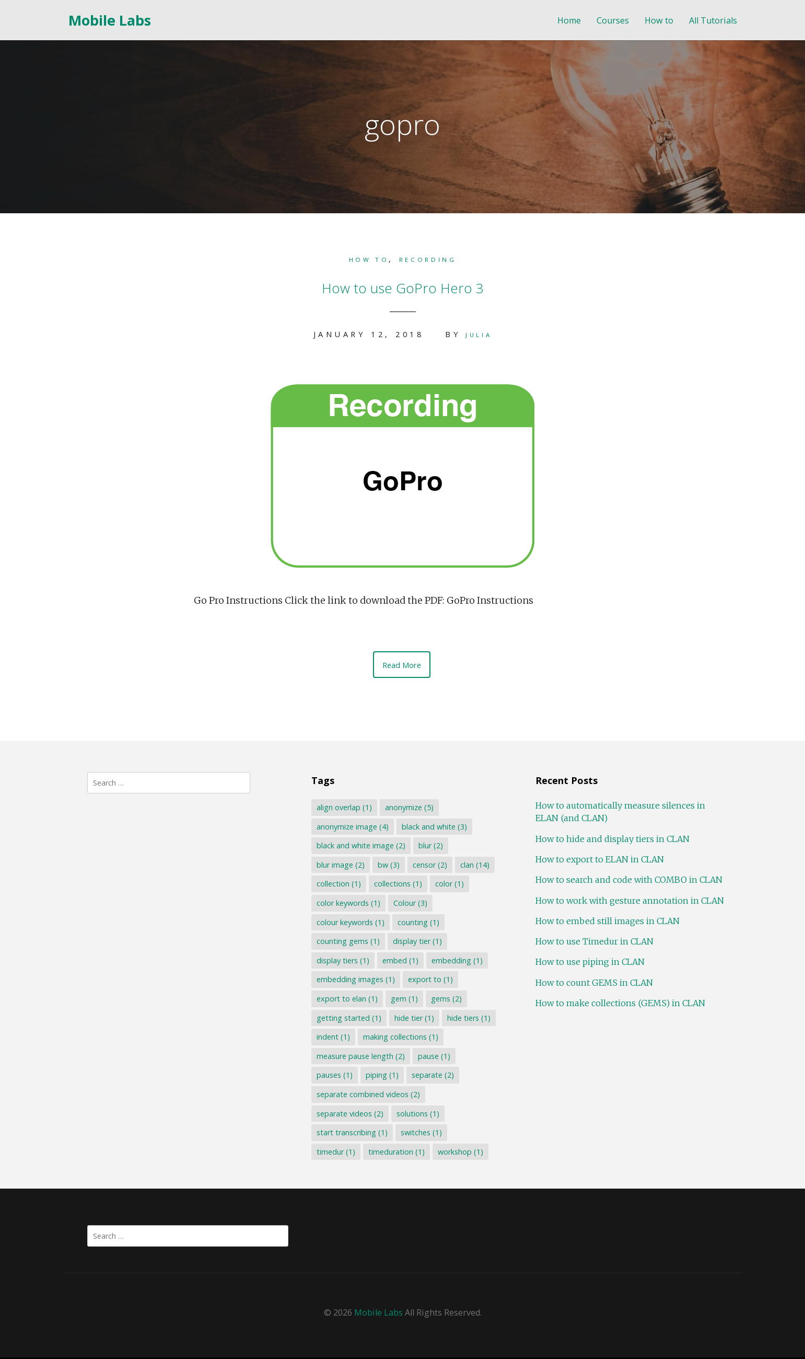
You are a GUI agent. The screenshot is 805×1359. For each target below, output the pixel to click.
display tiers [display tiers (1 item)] (342, 962)
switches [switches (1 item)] (420, 1134)
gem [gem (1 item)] (403, 1000)
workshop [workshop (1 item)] (459, 1153)
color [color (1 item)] (448, 886)
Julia (478, 334)
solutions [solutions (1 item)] (416, 1115)
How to (659, 20)
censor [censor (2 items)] (429, 866)
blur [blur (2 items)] (429, 847)
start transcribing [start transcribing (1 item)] (351, 1134)
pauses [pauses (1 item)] (334, 1077)
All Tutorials (713, 20)
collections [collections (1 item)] (397, 886)
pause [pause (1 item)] (433, 1058)
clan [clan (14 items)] (473, 866)
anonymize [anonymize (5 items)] (408, 809)
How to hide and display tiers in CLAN (610, 840)
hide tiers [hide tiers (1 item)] (467, 1019)
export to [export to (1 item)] (429, 981)
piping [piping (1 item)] (381, 1077)
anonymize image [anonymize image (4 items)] (352, 828)
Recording (433, 259)
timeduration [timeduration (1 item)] (395, 1153)
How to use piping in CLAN (588, 964)
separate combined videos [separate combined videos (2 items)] (367, 1096)
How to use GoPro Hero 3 (402, 284)
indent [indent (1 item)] (332, 1038)
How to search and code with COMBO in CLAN (626, 881)
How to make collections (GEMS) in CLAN (618, 1004)
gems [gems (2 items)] (445, 1000)
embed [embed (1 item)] (399, 962)
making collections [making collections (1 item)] (399, 1038)
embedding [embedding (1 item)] (456, 962)
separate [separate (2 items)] (432, 1077)
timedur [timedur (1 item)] (335, 1153)
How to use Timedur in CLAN (592, 943)
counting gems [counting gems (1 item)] (347, 943)
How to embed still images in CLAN (605, 922)
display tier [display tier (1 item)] (416, 943)
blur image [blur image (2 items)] (340, 866)
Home (569, 20)
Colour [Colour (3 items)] (409, 904)
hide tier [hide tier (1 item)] (413, 1019)
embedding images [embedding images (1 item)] (355, 981)
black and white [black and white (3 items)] (433, 828)
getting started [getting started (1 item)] (348, 1019)
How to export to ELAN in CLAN (597, 861)
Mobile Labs (109, 20)
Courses (613, 20)
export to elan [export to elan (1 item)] (346, 1000)
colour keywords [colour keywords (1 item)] (349, 924)
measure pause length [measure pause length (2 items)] (360, 1058)
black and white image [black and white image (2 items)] (360, 847)
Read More (401, 665)
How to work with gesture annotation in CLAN (627, 902)
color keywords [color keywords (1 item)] (347, 904)
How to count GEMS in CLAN (592, 984)
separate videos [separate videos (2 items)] (349, 1115)
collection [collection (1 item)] (338, 886)
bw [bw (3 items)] (388, 866)
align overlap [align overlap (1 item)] (343, 809)
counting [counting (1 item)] (417, 924)
